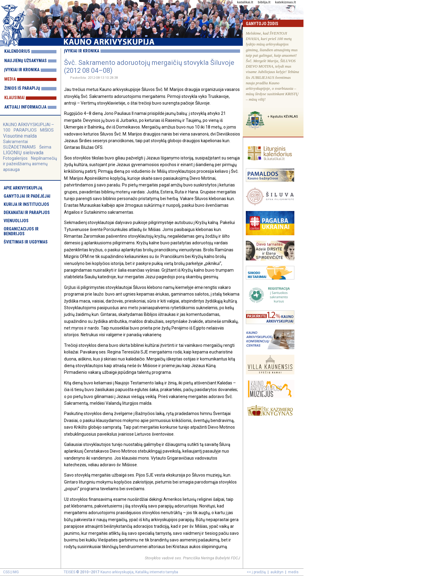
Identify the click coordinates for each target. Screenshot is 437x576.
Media (10, 79)
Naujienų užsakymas (25, 60)
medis (293, 572)
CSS (6, 572)
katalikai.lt (245, 2)
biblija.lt (264, 2)
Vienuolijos (16, 220)
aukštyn (276, 572)
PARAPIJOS (25, 130)
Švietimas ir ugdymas (26, 241)
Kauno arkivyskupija (117, 572)
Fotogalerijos (15, 158)
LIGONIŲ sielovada (23, 153)
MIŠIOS (47, 130)
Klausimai (14, 97)
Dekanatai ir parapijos (27, 212)
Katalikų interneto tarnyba (156, 572)
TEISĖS (69, 572)
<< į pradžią (256, 572)
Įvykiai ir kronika (21, 69)
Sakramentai (15, 141)
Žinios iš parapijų (22, 88)
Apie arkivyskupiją (23, 188)
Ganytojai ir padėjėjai (27, 196)
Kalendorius (17, 51)
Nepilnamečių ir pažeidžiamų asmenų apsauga (30, 164)
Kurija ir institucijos (26, 204)
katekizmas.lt (285, 2)
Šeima (45, 147)
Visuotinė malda (20, 136)
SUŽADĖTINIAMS (19, 147)
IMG (15, 572)
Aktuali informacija (25, 107)
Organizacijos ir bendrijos (21, 231)
